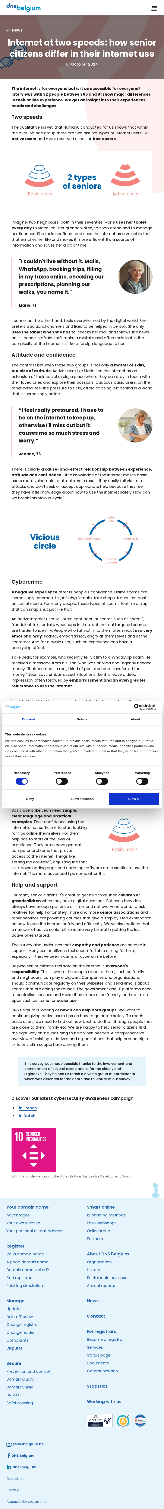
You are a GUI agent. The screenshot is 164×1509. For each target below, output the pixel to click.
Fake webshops (102, 1223)
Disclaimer (15, 1478)
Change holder (20, 1332)
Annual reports (101, 1285)
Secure (14, 1363)
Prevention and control (28, 1371)
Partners (95, 1238)
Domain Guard (20, 1379)
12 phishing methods (106, 1215)
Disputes (14, 1348)
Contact (96, 1316)
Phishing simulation (24, 1285)
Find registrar (19, 1277)
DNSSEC (13, 1395)
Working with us (104, 1401)
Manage (15, 1301)
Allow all (134, 799)
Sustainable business (107, 1277)
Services (95, 1347)
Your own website (23, 1223)
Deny (30, 799)
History (93, 1269)
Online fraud (98, 1230)
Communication (102, 1371)
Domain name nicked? (27, 1269)
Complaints (17, 1340)
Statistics (97, 1386)
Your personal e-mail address (34, 1230)
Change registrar (22, 1324)
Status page (98, 1355)
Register (15, 1246)
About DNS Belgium (108, 1254)
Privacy (12, 1490)
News (93, 1301)
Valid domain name (25, 1254)
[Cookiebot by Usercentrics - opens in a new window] (140, 707)
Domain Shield (20, 1387)
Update (13, 1308)
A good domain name (27, 1262)
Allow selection (82, 799)
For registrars (101, 1331)
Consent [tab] (28, 719)
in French (28, 1108)
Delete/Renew (19, 1316)
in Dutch (27, 1115)
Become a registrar (105, 1339)
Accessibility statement (26, 1501)
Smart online (101, 1207)
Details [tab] (82, 719)
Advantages (18, 1215)
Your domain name (27, 1207)
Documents (98, 1363)
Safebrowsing (19, 1403)
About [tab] (135, 719)
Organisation (99, 1262)
